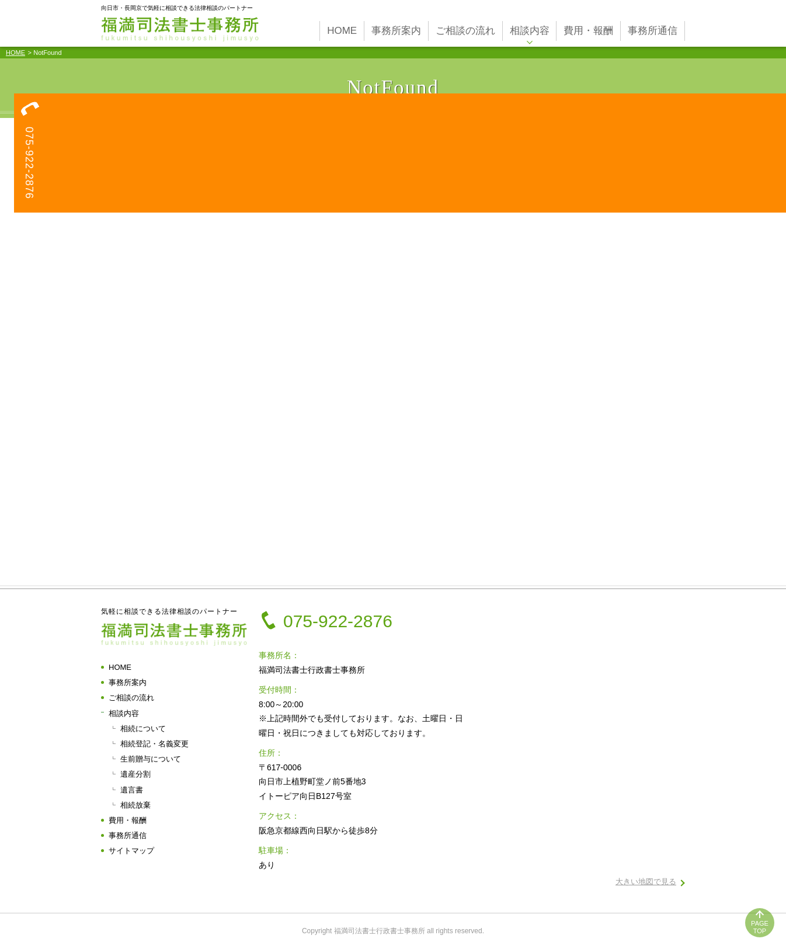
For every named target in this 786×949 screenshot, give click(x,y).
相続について (143, 728)
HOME (15, 52)
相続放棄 (135, 805)
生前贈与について (150, 759)
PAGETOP (759, 927)
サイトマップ (131, 850)
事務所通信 (128, 835)
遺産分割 (135, 774)
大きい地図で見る (645, 881)
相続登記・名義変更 (154, 743)
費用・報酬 (128, 820)
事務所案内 (128, 682)
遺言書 (131, 789)
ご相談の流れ (131, 697)
